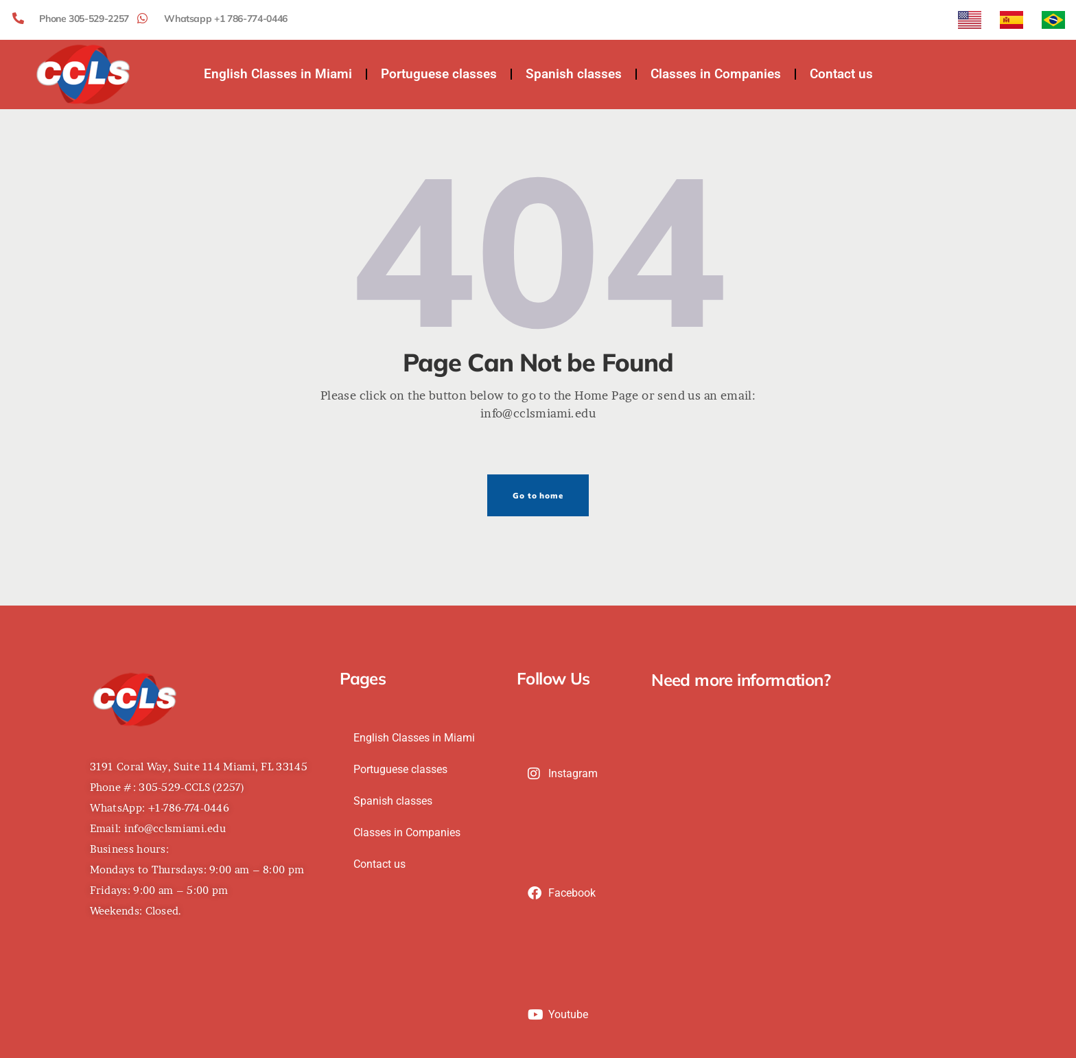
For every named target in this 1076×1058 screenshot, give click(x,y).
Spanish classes (574, 74)
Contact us (841, 74)
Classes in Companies (716, 74)
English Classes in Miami (278, 74)
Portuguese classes (439, 74)
